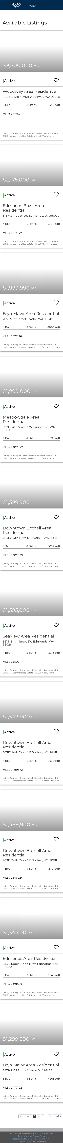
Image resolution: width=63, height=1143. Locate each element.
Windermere (47, 1133)
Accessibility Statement (22, 1139)
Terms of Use (23, 1136)
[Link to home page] (17, 5)
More (32, 6)
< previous (25, 1116)
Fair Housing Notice (43, 1139)
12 (50, 1116)
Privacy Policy (39, 1136)
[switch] (56, 78)
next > (57, 1116)
